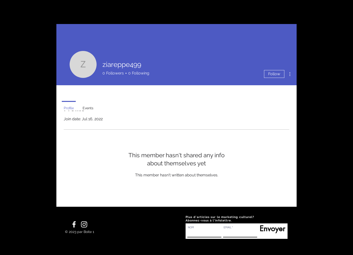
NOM (191, 227)
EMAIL (227, 227)
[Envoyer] (271, 228)
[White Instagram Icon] (84, 224)
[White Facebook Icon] (74, 224)
